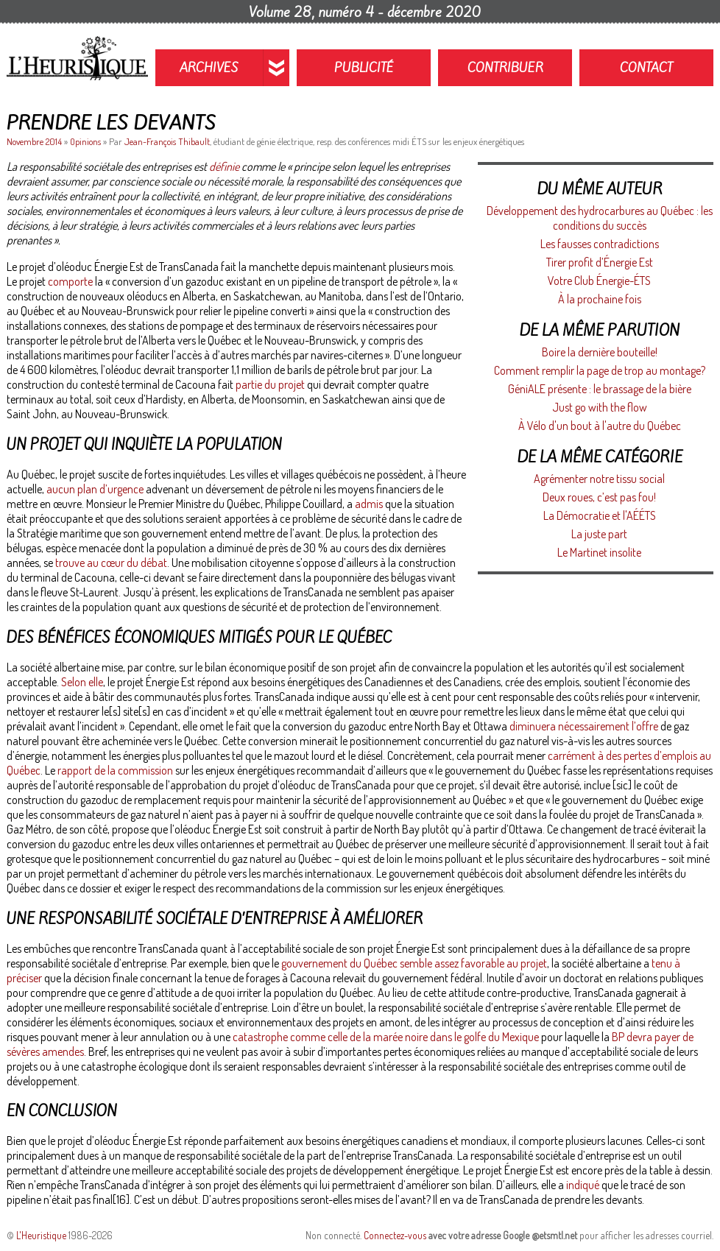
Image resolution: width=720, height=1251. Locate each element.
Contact (646, 68)
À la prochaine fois (599, 299)
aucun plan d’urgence (95, 489)
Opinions (85, 141)
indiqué (582, 1184)
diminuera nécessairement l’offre (583, 726)
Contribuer (505, 68)
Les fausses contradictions (599, 243)
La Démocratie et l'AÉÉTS (599, 515)
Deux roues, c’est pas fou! (599, 497)
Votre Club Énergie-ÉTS (599, 280)
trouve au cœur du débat (111, 562)
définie (224, 166)
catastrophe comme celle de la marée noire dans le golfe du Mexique (386, 1036)
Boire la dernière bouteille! (599, 352)
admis (369, 503)
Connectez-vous (395, 1235)
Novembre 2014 (35, 141)
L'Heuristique (41, 1235)
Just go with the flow (599, 407)
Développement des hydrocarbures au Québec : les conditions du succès (600, 218)
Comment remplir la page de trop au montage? (599, 370)
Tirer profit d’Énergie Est (599, 262)
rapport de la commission (115, 770)
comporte (70, 281)
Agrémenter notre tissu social (599, 478)
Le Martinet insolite (599, 552)
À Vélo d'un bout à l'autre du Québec (599, 425)
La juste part (599, 533)
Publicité (364, 68)
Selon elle (82, 681)
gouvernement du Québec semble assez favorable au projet (414, 963)
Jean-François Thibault (167, 141)
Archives (209, 68)
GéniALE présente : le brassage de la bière (599, 388)
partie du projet (270, 384)
